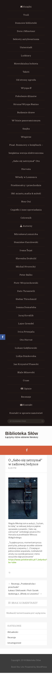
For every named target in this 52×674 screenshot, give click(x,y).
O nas (26, 380)
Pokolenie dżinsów (26, 96)
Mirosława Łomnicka (26, 234)
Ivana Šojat (26, 250)
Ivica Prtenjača (26, 331)
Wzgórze (26, 137)
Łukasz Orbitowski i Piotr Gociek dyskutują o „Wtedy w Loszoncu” (25, 592)
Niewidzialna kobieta (26, 63)
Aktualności (12, 632)
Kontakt (26, 405)
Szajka (26, 128)
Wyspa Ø (26, 88)
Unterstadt (26, 47)
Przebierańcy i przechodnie (26, 185)
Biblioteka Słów (21, 433)
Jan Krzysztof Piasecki (26, 364)
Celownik (26, 217)
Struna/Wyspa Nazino (26, 104)
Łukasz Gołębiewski (26, 348)
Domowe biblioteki (26, 23)
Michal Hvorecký (26, 266)
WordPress (41, 666)
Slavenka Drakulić (26, 258)
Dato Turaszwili (26, 291)
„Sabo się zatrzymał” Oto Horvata (26, 165)
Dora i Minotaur (26, 31)
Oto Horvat (26, 339)
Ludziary (26, 55)
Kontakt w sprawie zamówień (26, 413)
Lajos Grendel (26, 323)
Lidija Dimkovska (26, 356)
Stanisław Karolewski (26, 242)
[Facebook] (2, 337)
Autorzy (26, 226)
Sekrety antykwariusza (26, 39)
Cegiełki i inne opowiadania (26, 209)
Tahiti (26, 71)
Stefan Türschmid (26, 299)
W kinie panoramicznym (26, 120)
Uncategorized (14, 642)
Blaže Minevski (26, 372)
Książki (26, 6)
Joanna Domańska (26, 307)
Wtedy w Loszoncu (26, 177)
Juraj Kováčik (26, 315)
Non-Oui (26, 201)
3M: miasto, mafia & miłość (26, 193)
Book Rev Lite (17, 666)
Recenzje (26, 396)
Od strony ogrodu (26, 80)
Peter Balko (26, 275)
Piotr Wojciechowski (26, 283)
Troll (26, 15)
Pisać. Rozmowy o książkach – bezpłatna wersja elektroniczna (26, 149)
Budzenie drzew (26, 112)
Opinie (26, 388)
